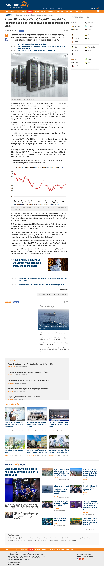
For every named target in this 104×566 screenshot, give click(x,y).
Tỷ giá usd (30, 538)
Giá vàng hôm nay (12, 538)
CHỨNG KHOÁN (51, 11)
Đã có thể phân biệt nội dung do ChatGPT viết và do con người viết (41, 285)
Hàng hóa (85, 512)
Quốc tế (9, 15)
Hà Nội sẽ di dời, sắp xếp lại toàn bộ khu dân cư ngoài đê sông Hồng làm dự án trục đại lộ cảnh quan (90, 473)
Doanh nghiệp (11, 366)
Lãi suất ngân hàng (80, 538)
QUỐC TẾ (30, 11)
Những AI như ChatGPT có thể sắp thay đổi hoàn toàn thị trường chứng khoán (27, 262)
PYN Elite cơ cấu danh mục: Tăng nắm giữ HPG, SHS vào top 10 (29, 372)
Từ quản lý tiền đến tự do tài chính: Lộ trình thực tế (25, 397)
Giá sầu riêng (21, 540)
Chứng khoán (11, 375)
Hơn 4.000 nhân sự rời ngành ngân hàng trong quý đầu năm (28, 389)
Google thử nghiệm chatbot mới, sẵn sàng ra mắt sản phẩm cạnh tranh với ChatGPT (43, 279)
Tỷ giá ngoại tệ (22, 538)
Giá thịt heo (30, 540)
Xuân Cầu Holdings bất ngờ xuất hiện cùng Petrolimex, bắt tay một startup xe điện (14, 424)
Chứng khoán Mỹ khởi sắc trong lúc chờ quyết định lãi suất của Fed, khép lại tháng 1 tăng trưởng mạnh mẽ (42, 47)
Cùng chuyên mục (46, 306)
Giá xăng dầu (90, 538)
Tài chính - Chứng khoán (45, 15)
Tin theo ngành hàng (80, 17)
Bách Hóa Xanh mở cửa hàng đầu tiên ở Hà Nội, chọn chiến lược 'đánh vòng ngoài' (90, 521)
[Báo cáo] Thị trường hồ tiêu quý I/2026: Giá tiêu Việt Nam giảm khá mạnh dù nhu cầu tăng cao (90, 505)
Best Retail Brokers (53, 540)
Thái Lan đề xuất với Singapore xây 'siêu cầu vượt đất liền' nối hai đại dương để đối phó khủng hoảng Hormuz (54, 349)
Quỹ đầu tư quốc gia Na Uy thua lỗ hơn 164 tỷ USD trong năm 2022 (37, 50)
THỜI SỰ (12, 11)
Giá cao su (43, 540)
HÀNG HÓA (23, 11)
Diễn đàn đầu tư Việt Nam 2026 (67, 540)
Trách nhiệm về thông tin (14, 564)
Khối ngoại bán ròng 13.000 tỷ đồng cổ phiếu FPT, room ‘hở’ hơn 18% (59, 451)
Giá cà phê (60, 538)
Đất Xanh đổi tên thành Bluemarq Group (14, 451)
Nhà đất (7, 455)
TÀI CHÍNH (36, 11)
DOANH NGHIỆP (60, 11)
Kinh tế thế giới (29, 15)
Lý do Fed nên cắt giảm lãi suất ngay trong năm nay (32, 44)
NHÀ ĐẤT (43, 11)
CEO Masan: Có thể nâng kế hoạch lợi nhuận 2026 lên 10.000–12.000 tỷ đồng (58, 424)
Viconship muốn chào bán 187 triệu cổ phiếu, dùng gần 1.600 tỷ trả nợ (31, 364)
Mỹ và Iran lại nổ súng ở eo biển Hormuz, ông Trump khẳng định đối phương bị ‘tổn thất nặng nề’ (53, 327)
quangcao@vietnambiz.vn (86, 556)
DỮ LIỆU (76, 11)
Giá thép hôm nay (12, 540)
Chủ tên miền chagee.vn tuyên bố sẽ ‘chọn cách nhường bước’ (29, 380)
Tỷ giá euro (45, 538)
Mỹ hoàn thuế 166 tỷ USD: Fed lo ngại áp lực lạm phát (53, 333)
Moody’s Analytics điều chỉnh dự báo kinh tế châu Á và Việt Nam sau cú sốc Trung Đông (54, 338)
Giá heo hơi (53, 538)
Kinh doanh (11, 383)
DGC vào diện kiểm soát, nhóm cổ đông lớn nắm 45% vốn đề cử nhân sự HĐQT (36, 424)
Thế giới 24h (18, 15)
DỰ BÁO (17, 11)
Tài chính (10, 391)
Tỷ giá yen (38, 538)
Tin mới (12, 360)
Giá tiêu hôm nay (69, 538)
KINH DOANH (69, 11)
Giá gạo (37, 540)
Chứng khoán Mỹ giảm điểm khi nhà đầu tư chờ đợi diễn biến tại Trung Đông (54, 343)
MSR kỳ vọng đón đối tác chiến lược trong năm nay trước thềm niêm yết (37, 451)
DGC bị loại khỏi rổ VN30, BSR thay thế (60, 519)
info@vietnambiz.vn (16, 562)
